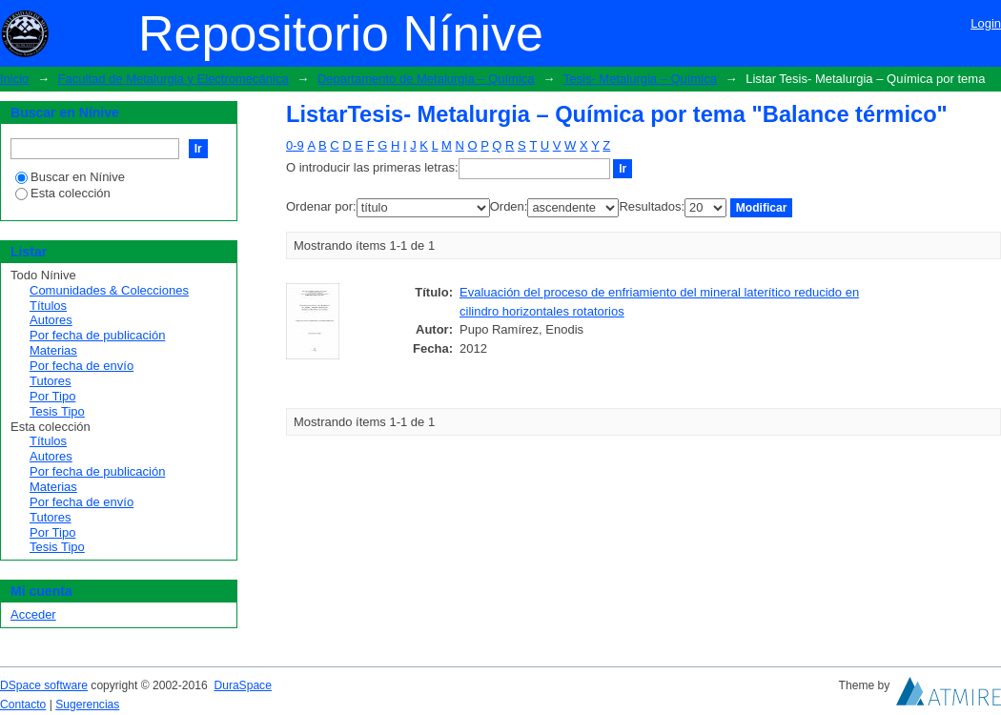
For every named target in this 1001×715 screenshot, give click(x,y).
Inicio (14, 79)
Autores (51, 320)
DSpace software (44, 685)
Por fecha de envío (81, 365)
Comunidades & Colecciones (109, 290)
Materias (53, 350)
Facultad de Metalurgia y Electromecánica (173, 79)
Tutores (51, 381)
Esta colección (63, 193)
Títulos (48, 305)
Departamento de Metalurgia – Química (426, 79)
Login (985, 23)
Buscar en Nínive (70, 177)
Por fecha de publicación (97, 335)
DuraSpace (242, 685)
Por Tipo (52, 396)
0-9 (295, 145)
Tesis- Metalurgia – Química (640, 79)
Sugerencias (87, 704)
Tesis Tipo (57, 411)
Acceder (33, 614)
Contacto (23, 704)
